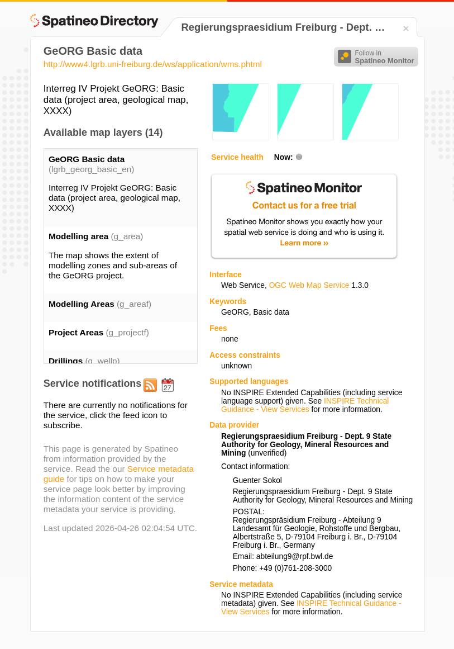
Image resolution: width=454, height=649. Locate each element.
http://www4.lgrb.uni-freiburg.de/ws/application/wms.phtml (153, 64)
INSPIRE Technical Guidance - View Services (305, 405)
